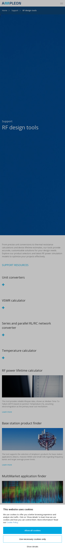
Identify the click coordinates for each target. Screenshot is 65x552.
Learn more (7, 412)
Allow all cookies (33, 530)
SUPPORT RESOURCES (15, 265)
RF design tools (30, 10)
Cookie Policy (12, 522)
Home (4, 10)
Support (15, 10)
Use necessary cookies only (32, 539)
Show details (32, 546)
